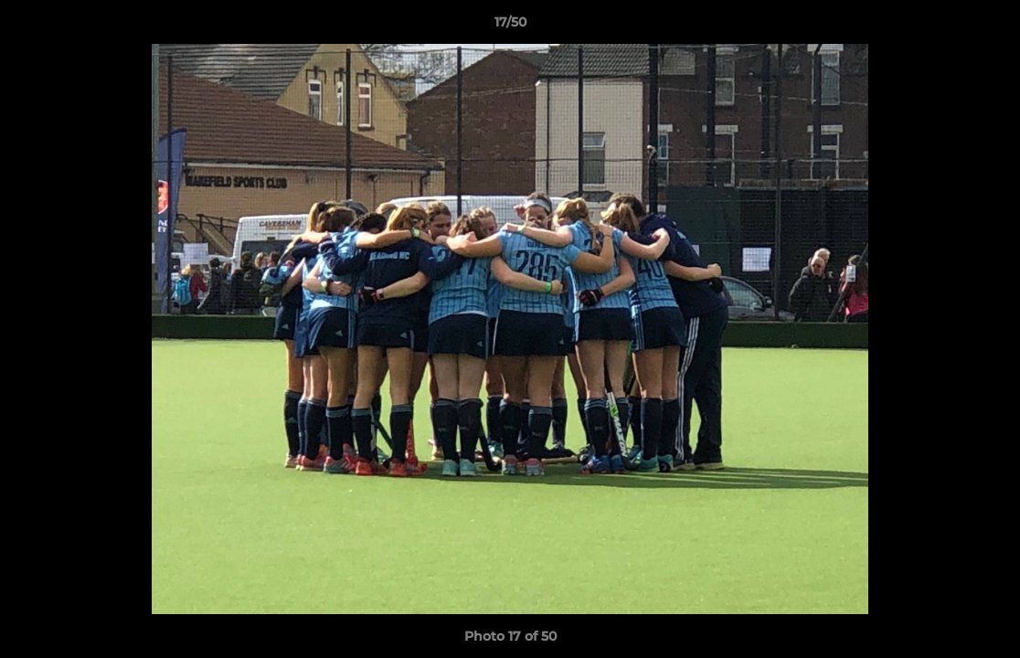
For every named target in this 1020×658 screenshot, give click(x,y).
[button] (987, 26)
